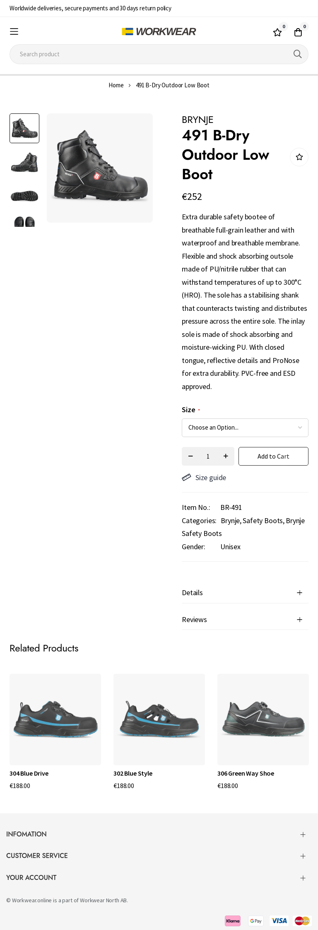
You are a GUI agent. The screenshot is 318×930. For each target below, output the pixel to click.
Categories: (199, 520)
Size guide (204, 477)
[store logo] (159, 31)
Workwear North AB (103, 900)
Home (115, 85)
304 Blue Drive (29, 773)
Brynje (230, 520)
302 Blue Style (132, 773)
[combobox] (159, 54)
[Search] (297, 54)
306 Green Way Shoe (245, 773)
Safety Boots (263, 520)
